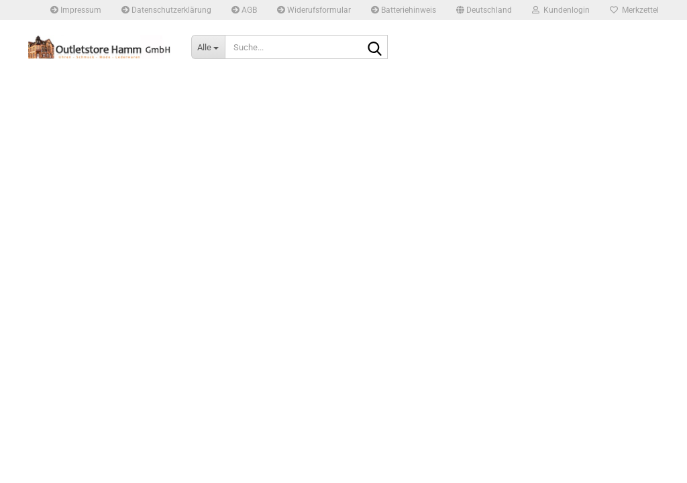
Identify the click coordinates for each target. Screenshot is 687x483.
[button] (484, 10)
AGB (244, 10)
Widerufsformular (314, 10)
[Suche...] (208, 47)
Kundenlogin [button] (561, 10)
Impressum (75, 10)
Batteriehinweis (403, 10)
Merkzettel (634, 10)
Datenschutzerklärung (166, 10)
